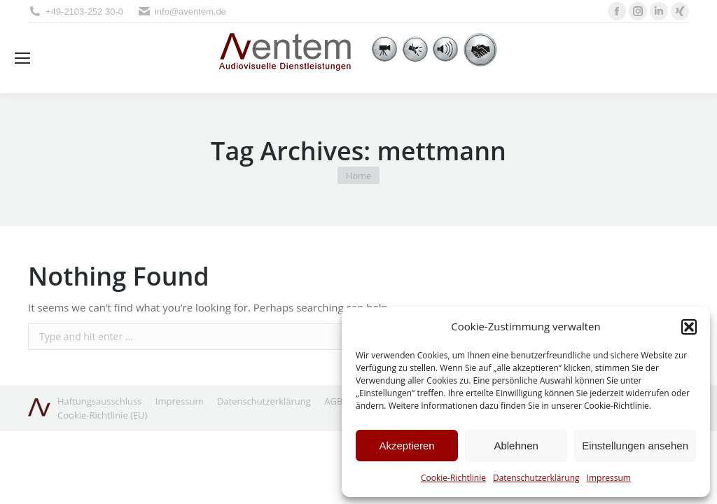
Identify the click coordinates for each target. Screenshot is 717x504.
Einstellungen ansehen (635, 445)
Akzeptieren (406, 445)
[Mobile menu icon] (22, 58)
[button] (689, 327)
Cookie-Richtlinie (453, 478)
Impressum (609, 478)
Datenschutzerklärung (536, 478)
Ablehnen (516, 445)
